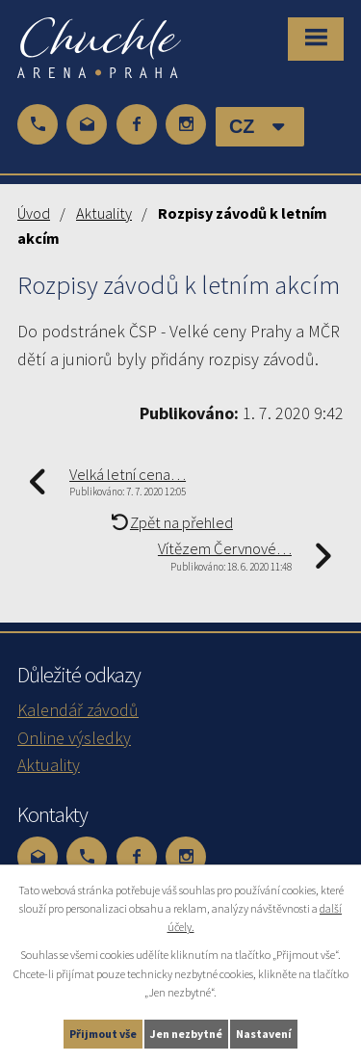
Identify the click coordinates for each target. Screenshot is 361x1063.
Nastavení (264, 1033)
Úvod (33, 213)
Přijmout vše (103, 1033)
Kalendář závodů (78, 710)
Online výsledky (74, 738)
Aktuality (104, 213)
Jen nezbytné (186, 1033)
